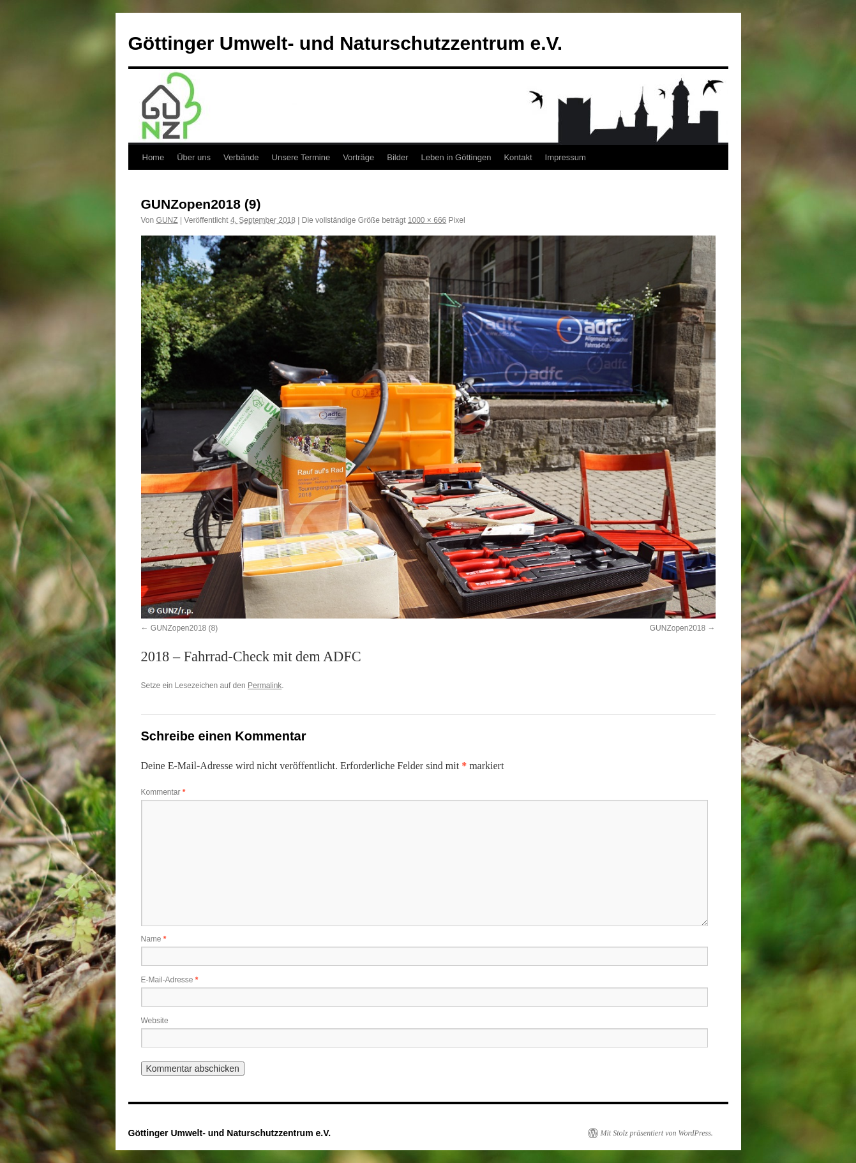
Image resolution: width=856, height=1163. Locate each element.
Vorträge (358, 157)
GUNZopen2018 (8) (184, 628)
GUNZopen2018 (677, 628)
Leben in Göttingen (456, 157)
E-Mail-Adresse (170, 979)
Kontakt (518, 157)
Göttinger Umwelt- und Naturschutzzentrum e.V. (345, 43)
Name (154, 938)
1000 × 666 (427, 220)
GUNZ (167, 220)
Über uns (194, 157)
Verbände (241, 157)
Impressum (565, 157)
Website (155, 1020)
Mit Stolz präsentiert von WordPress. (657, 1133)
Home (153, 157)
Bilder (397, 157)
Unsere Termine (301, 157)
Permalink (265, 685)
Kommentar (163, 792)
